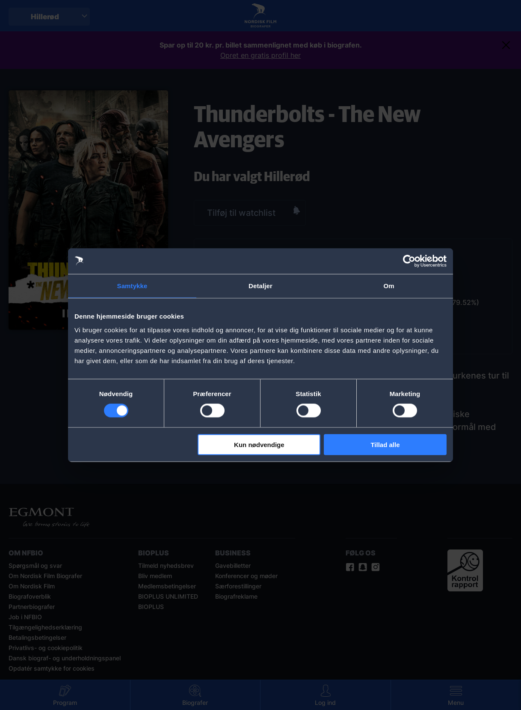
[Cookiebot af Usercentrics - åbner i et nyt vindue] (409, 261)
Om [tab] (388, 285)
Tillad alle (385, 444)
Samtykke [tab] (132, 285)
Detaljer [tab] (260, 285)
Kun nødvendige (259, 444)
